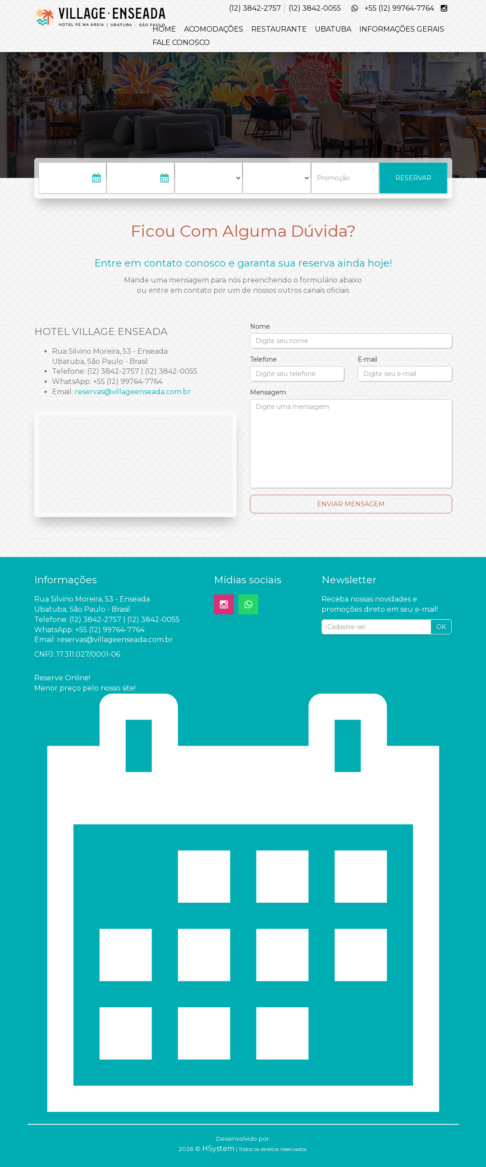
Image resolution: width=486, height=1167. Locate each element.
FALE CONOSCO (181, 42)
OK (441, 627)
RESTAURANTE (279, 29)
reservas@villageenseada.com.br (133, 392)
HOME (164, 29)
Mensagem (268, 392)
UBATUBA (333, 29)
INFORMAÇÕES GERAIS (401, 29)
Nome (260, 327)
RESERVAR (413, 178)
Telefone (263, 359)
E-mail (367, 359)
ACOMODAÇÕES (213, 29)
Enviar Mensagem (351, 504)
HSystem (218, 1148)
